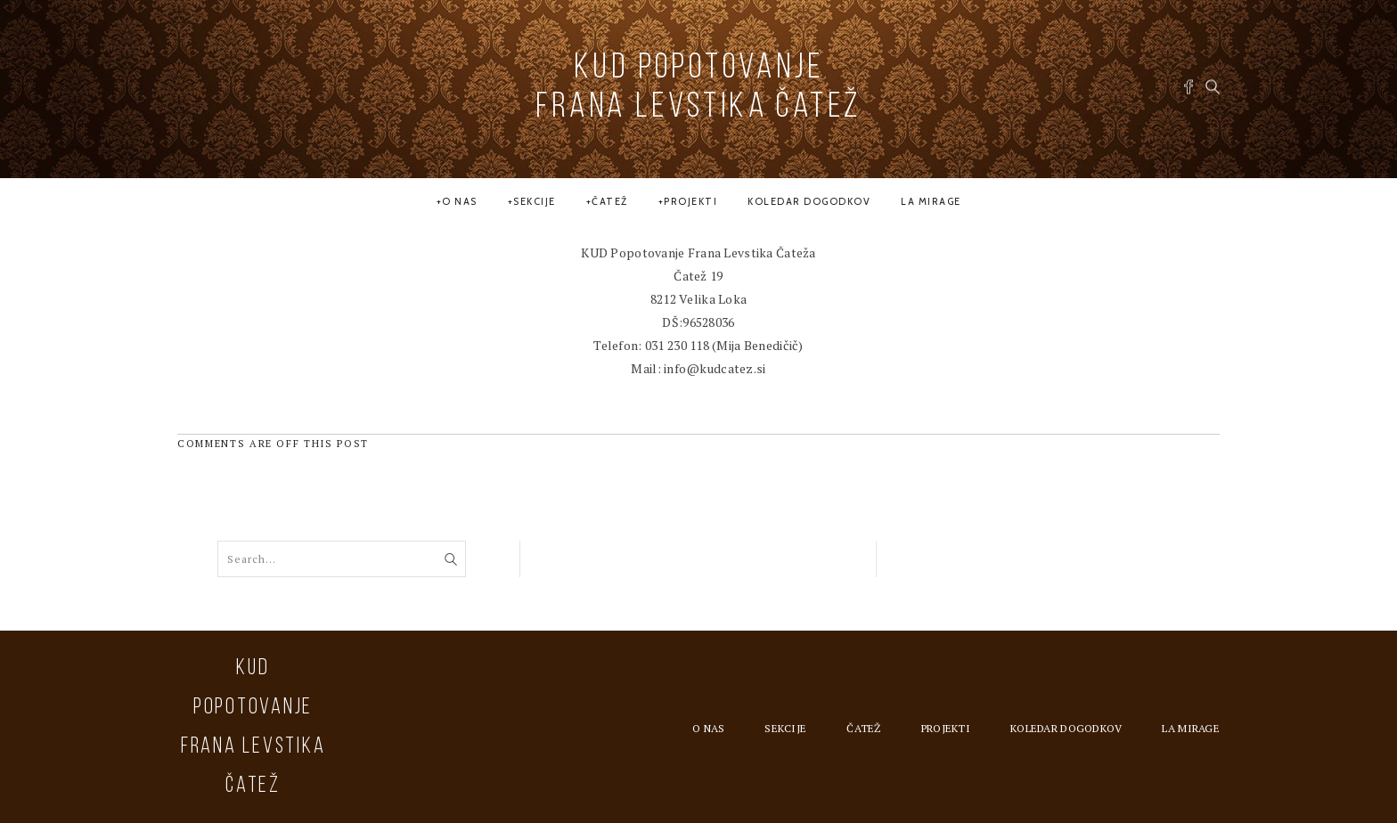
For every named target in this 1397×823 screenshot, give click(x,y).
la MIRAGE (931, 201)
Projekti (690, 201)
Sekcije (534, 201)
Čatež (610, 201)
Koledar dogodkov (809, 201)
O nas (460, 201)
